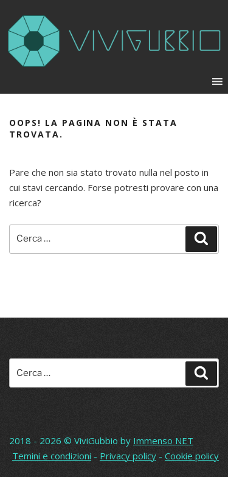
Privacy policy (128, 456)
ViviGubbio (96, 440)
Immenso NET (163, 440)
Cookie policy (192, 456)
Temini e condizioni (51, 456)
